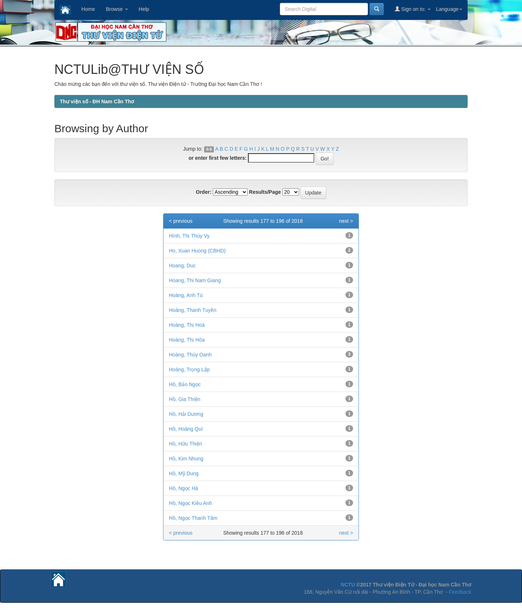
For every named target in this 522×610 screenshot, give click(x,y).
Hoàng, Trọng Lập (189, 369)
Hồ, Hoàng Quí (186, 429)
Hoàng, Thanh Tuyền (192, 310)
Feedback (460, 592)
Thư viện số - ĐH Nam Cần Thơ (97, 101)
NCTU (348, 585)
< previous (180, 221)
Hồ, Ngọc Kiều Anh (190, 503)
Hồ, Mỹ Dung (184, 473)
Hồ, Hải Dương (186, 414)
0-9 (209, 149)
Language (449, 9)
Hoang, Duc (182, 265)
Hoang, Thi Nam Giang (195, 280)
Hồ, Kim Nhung (186, 458)
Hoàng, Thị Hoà (187, 325)
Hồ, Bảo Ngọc (185, 384)
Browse (117, 9)
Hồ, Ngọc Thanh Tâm (193, 518)
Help (144, 9)
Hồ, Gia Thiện (184, 399)
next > (346, 221)
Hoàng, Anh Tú (186, 295)
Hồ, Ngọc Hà (183, 488)
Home (88, 9)
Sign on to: (413, 9)
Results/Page (265, 192)
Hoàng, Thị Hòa (187, 340)
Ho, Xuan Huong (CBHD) (197, 251)
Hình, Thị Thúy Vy (189, 236)
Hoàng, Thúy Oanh (190, 355)
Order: (203, 192)
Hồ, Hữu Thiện (185, 444)
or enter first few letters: (217, 158)
